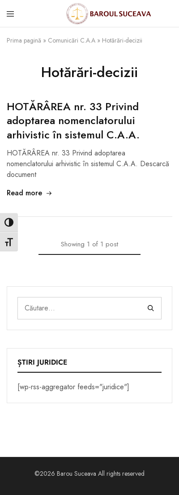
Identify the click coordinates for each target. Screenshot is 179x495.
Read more (29, 193)
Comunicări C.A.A (71, 40)
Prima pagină (24, 40)
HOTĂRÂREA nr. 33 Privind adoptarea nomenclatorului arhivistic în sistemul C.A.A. (73, 121)
